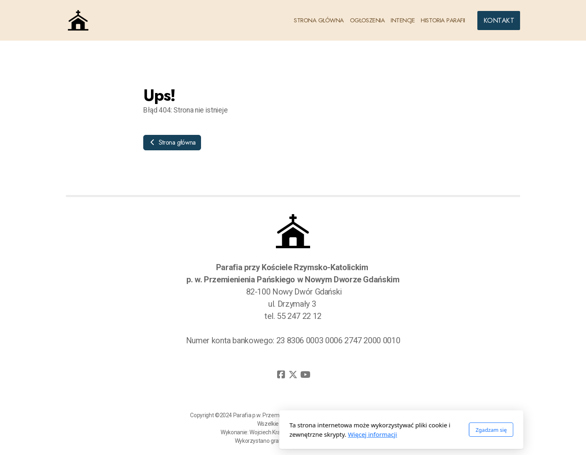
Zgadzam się (382, 429)
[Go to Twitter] (293, 374)
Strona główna (172, 142)
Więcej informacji (264, 434)
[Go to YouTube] (305, 374)
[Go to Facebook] (281, 374)
